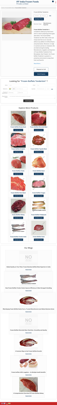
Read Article (28, 269)
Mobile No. (5, 89)
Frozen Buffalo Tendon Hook (18, 236)
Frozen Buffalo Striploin (18, 149)
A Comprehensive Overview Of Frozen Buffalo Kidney (28, 393)
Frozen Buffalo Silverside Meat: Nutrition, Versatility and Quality (28, 330)
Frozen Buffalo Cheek (18, 171)
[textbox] (44, 15)
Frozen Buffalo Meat (9, 7)
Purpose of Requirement (4, 93)
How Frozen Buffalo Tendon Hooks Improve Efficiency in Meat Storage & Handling (28, 288)
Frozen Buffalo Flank (39, 236)
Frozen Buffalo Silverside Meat (38, 127)
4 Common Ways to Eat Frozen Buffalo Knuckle (28, 351)
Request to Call (41, 69)
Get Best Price (39, 19)
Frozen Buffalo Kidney (18, 215)
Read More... (37, 63)
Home (2, 7)
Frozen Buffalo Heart (39, 171)
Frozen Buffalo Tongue (38, 193)
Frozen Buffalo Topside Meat (39, 149)
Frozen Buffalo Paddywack (38, 215)
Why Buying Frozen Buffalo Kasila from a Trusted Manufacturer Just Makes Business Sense (28, 309)
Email (34, 85)
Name (6, 85)
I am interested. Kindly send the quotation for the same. (31, 97)
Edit (50, 15)
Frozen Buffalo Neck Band (18, 193)
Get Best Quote (18, 130)
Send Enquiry (41, 74)
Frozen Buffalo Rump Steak (18, 127)
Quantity (33, 89)
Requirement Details (4, 97)
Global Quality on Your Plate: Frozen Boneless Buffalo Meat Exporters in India (29, 267)
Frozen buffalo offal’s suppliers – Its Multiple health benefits (28, 372)
